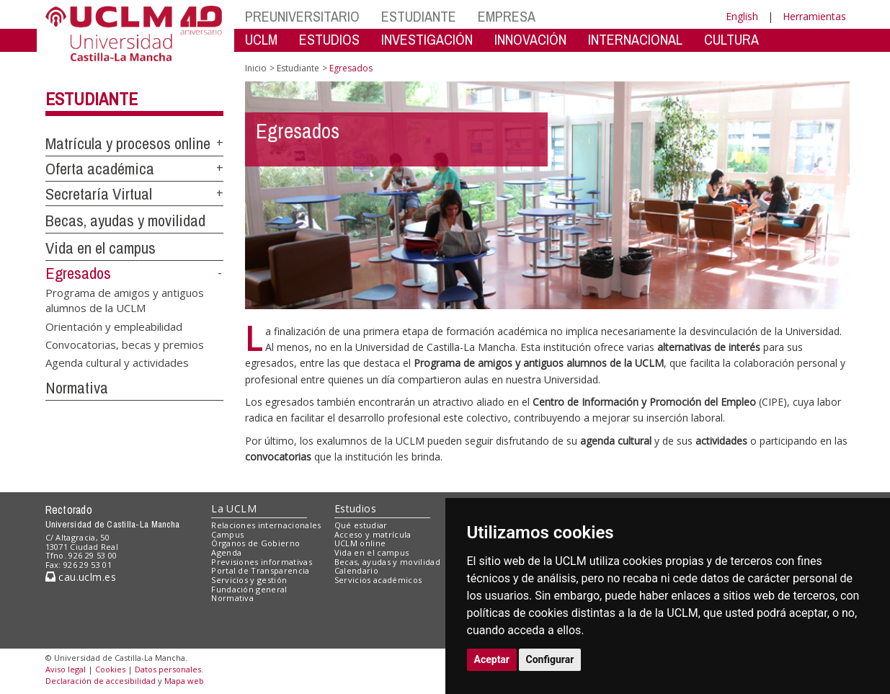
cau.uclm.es (80, 577)
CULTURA (731, 39)
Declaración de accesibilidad (100, 680)
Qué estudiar (361, 525)
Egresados (78, 273)
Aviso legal (65, 669)
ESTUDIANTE (418, 16)
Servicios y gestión (249, 579)
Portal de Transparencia (260, 570)
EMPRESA (506, 16)
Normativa (76, 388)
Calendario (356, 570)
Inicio (256, 68)
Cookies (110, 669)
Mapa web (184, 680)
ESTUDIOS (329, 39)
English (742, 16)
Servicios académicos (378, 579)
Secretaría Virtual (98, 194)
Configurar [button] (550, 659)
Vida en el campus (100, 248)
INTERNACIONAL (635, 39)
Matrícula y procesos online (127, 143)
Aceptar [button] (492, 659)
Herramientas (814, 16)
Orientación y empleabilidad (113, 326)
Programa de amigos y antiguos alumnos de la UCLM (124, 299)
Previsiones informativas (261, 561)
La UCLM (234, 508)
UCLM (261, 39)
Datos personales (168, 669)
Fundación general (249, 589)
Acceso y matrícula (372, 534)
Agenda (226, 552)
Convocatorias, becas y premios (124, 344)
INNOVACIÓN (530, 39)
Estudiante (91, 98)
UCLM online (360, 543)
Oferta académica (99, 168)
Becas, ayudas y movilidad (125, 220)
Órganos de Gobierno (255, 543)
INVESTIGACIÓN (427, 39)
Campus (227, 534)
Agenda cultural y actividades (117, 362)
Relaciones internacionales (266, 525)
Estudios (355, 508)
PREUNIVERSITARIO (302, 16)
